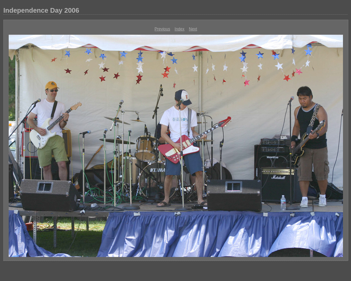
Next (193, 29)
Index (179, 29)
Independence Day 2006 (41, 10)
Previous (162, 29)
